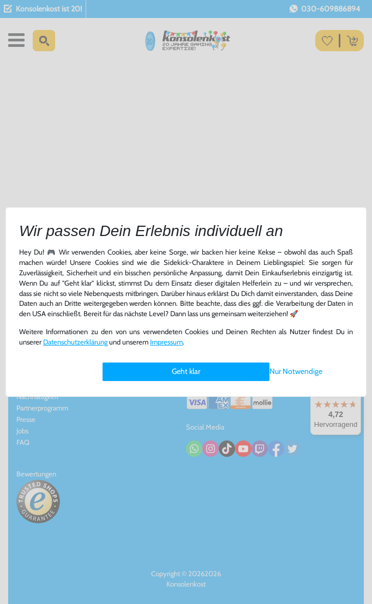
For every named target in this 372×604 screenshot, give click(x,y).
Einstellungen (124, 372)
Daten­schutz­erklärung (75, 342)
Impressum (166, 342)
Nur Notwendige (295, 371)
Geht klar (186, 371)
